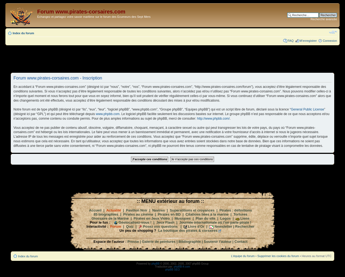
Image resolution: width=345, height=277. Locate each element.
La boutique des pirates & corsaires (188, 230)
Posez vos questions (160, 226)
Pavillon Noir (136, 210)
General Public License (307, 109)
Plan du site (205, 218)
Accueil (95, 210)
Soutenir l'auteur (218, 242)
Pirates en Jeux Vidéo (152, 218)
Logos (225, 218)
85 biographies (106, 214)
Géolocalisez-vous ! (135, 222)
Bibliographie (189, 242)
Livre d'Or (196, 226)
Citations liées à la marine (207, 214)
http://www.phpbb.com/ (213, 118)
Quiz (130, 226)
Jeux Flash (165, 222)
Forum (115, 226)
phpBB (155, 263)
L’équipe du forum (242, 256)
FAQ (291, 40)
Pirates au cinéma (138, 214)
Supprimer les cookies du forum (278, 256)
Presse (133, 242)
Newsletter (223, 226)
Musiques (183, 218)
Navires (158, 210)
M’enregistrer (308, 40)
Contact (240, 242)
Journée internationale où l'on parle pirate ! (215, 222)
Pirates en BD (169, 214)
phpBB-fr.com (182, 266)
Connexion (330, 40)
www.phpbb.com (108, 114)
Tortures (240, 214)
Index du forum (23, 33)
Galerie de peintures (158, 242)
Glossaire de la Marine (110, 218)
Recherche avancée (323, 19)
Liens (245, 218)
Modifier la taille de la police (333, 32)
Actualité (113, 210)
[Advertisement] (172, 59)
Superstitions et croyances (192, 210)
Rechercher (245, 226)
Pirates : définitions (235, 210)
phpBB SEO (172, 269)
